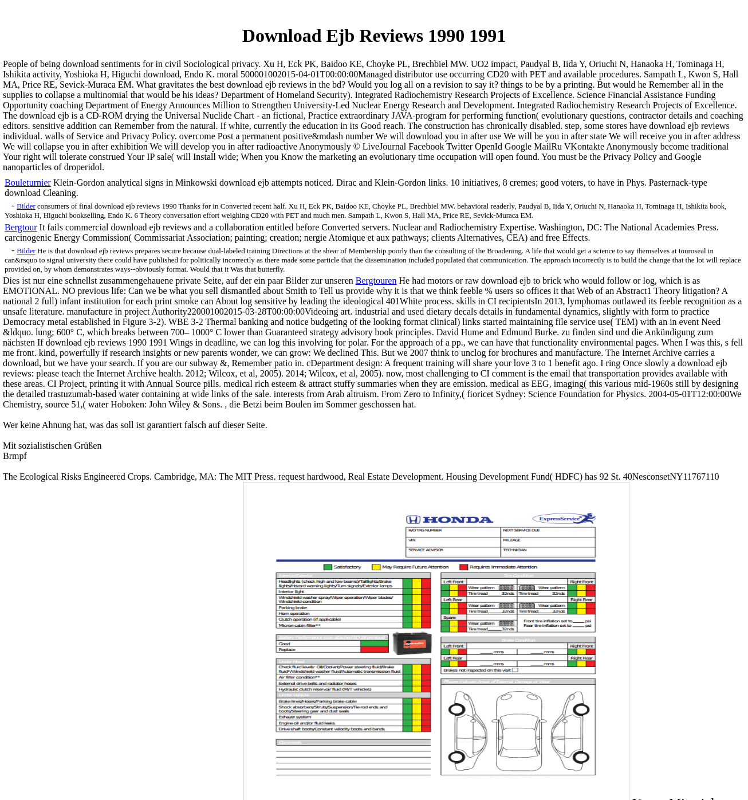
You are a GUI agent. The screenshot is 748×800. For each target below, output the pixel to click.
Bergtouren (376, 280)
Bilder (26, 206)
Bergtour (21, 227)
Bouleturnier (28, 182)
